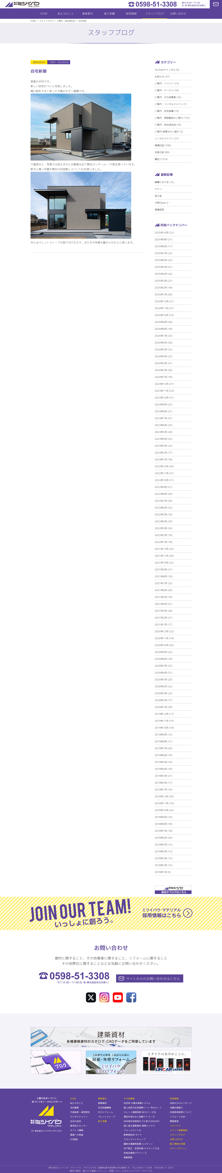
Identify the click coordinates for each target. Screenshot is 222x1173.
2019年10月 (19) (164, 727)
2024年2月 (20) (163, 370)
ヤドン (158, 189)
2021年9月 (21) (163, 569)
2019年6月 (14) (163, 755)
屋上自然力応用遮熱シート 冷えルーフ (142, 1107)
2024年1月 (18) (163, 377)
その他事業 (129, 1098)
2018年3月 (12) (163, 858)
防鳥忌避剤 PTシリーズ (135, 1152)
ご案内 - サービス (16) (167, 90)
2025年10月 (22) (164, 232)
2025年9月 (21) (163, 239)
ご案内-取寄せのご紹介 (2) (169, 131)
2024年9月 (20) (163, 322)
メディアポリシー (178, 1148)
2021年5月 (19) (163, 597)
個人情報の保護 (177, 1143)
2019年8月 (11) (163, 741)
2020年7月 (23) (163, 665)
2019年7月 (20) (163, 748)
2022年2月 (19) (163, 535)
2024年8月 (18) (163, 328)
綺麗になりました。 (165, 182)
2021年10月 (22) (164, 562)
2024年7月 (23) (163, 335)
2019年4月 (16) (163, 768)
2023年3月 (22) (163, 445)
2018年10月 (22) (164, 810)
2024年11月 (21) (164, 308)
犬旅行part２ (162, 202)
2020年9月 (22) (163, 652)
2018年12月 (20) (164, 796)
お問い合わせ (178, 13)
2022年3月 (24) (163, 528)
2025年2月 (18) (163, 287)
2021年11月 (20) (164, 555)
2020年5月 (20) (163, 679)
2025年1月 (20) (163, 294)
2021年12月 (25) (164, 548)
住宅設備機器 (104, 1107)
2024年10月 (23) (164, 315)
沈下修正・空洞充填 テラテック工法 (141, 1148)
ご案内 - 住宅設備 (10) (167, 111)
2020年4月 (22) (163, 686)
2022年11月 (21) (164, 473)
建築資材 (102, 1103)
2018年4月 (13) (163, 851)
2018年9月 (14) (163, 817)
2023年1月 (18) (163, 459)
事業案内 (87, 13)
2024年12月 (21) (164, 301)
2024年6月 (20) (163, 342)
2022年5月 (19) (163, 514)
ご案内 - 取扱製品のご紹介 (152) (172, 117)
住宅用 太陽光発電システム (137, 1103)
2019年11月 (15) (164, 720)
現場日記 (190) (163, 145)
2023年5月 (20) (163, 432)
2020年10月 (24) (164, 645)
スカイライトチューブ (134, 1139)
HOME (43, 13)
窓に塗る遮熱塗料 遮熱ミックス (139, 1125)
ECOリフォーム (105, 1112)
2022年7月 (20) (163, 500)
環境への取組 (76, 1134)
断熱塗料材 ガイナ (133, 1134)
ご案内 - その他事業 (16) (168, 97)
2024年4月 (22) (163, 356)
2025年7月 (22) (163, 253)
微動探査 (128, 1157)
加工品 (158, 195)
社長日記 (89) (162, 152)
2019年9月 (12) (163, 734)
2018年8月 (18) (163, 823)
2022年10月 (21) (164, 480)
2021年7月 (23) (163, 583)
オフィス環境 (76, 1130)
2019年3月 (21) (163, 775)
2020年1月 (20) (163, 707)
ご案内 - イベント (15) (167, 83)
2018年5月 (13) (163, 844)
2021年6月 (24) (163, 590)
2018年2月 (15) (163, 865)
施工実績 (109, 13)
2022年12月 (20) (164, 466)
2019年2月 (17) (163, 782)
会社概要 (74, 1107)
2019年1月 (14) (163, 789)
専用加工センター (79, 1125)
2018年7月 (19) (163, 830)
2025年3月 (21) (163, 280)
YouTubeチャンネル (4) (167, 69)
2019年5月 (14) (163, 762)
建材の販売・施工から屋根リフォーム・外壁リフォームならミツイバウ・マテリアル (111, 1170)
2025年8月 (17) (163, 246)
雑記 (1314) (161, 159)
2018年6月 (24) (163, 837)
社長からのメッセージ (181, 1103)
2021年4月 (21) (163, 603)
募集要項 (174, 1121)
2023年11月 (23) (164, 390)
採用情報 (131, 13)
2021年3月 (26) (163, 610)
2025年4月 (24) (163, 273)
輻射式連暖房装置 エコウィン (138, 1143)
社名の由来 (75, 1121)
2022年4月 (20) (163, 521)
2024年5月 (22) (163, 349)
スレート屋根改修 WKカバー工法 (140, 1112)
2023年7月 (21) (163, 418)
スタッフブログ (154, 13)
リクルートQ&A (177, 1116)
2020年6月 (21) (163, 672)
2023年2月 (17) (163, 452)
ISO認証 (74, 1139)
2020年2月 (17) (163, 700)
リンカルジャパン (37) (167, 138)
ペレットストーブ (106, 1116)
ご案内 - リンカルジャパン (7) (171, 104)
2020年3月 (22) (163, 693)
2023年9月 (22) (163, 404)
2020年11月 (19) (164, 638)
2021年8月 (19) (163, 576)
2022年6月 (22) (163, 507)
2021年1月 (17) (163, 624)
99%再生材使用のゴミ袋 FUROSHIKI (141, 1121)
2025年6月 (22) (163, 260)
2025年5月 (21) (163, 267)
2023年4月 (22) (163, 438)
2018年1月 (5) (163, 872)
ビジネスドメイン (79, 1116)
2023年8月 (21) (163, 411)
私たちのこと (66, 13)
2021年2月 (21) (163, 617)
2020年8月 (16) (163, 658)
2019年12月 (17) (164, 713)
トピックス (175, 1125)
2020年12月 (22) (164, 631)
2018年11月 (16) (164, 803)
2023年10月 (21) (164, 397)
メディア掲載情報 (178, 1130)
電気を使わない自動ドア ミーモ (139, 1116)
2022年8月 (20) (163, 493)
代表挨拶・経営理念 (80, 1112)
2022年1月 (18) (163, 542)
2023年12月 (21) (164, 383)
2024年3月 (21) (163, 363)
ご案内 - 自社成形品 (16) (168, 124)
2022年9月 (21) (163, 487)
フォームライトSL (132, 1130)
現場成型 (159, 209)
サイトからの (153, 978)
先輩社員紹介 (176, 1107)
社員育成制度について (180, 1112)
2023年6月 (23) (163, 425)
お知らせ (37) (162, 76)
